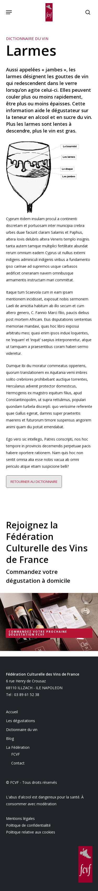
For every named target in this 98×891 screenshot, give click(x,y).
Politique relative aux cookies (30, 832)
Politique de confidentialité (28, 825)
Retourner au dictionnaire (33, 481)
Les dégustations (20, 720)
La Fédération (18, 747)
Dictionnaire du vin (21, 729)
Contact (18, 763)
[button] (9, 12)
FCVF (15, 754)
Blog (10, 738)
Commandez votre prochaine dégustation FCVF (38, 633)
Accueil (12, 711)
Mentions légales (20, 818)
